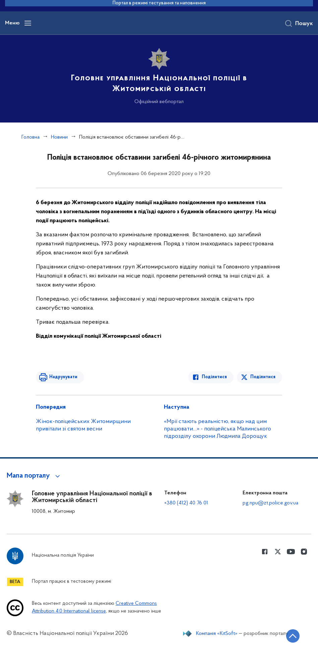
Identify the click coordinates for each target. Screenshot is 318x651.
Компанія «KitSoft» (217, 633)
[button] (34, 476)
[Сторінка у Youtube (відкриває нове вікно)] (291, 552)
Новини (59, 137)
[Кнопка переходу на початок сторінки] (293, 636)
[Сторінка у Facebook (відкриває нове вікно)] (265, 552)
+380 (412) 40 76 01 (186, 503)
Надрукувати (63, 377)
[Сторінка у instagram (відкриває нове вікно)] (304, 552)
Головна (30, 137)
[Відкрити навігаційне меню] (27, 23)
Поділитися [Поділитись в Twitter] (262, 377)
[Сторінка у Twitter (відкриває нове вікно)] (278, 552)
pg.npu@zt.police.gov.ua (270, 503)
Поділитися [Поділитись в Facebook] (214, 377)
